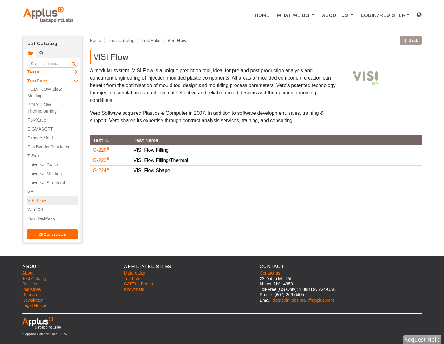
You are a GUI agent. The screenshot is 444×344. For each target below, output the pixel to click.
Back (411, 40)
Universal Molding (44, 173)
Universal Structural (46, 182)
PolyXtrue (36, 120)
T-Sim (33, 155)
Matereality (134, 273)
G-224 (100, 170)
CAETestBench (138, 283)
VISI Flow (36, 200)
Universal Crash (42, 164)
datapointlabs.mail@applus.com (303, 300)
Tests (33, 72)
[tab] (30, 53)
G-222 (100, 160)
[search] (74, 63)
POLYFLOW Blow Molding (44, 92)
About (28, 273)
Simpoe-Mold (40, 137)
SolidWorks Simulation (49, 146)
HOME (264, 14)
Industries (31, 289)
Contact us (270, 273)
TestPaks (37, 81)
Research (31, 294)
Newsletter (32, 300)
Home (96, 40)
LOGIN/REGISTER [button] (383, 15)
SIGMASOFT (40, 128)
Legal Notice (34, 305)
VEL (31, 191)
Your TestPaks (41, 218)
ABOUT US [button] (336, 15)
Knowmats (134, 289)
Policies (29, 283)
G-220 (100, 150)
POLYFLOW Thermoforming (42, 108)
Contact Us (52, 234)
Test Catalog (122, 40)
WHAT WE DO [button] (294, 15)
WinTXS (35, 209)
